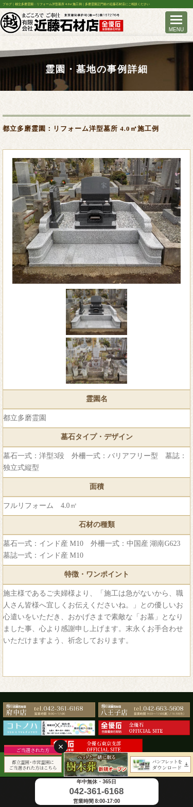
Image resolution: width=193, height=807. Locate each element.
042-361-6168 (96, 791)
